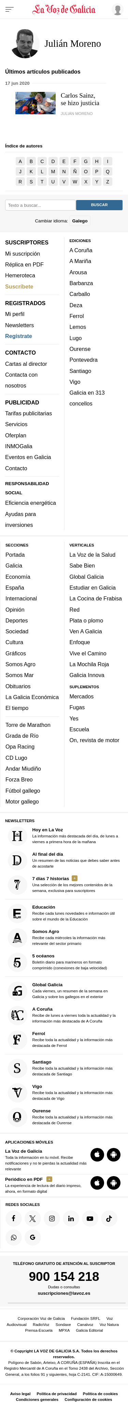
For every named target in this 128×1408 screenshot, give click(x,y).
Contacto (16, 468)
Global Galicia (87, 576)
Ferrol (77, 316)
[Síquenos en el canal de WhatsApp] (13, 1237)
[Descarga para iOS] (97, 1154)
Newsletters (19, 325)
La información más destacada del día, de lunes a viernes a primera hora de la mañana (63, 836)
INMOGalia (18, 446)
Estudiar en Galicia (93, 587)
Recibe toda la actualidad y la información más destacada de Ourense (60, 1117)
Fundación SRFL (85, 1318)
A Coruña (81, 250)
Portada (15, 555)
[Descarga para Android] (113, 1154)
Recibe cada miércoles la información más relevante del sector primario (56, 938)
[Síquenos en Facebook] (13, 1218)
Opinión (15, 609)
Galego (79, 220)
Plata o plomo (86, 620)
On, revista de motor (94, 740)
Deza (76, 305)
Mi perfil (15, 314)
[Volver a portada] (64, 9)
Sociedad (16, 631)
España (14, 587)
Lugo (76, 338)
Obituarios (18, 686)
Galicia (13, 565)
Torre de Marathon (28, 724)
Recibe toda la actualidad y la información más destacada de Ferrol (60, 1039)
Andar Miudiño (23, 769)
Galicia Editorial (89, 1330)
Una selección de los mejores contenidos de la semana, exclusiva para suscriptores (60, 885)
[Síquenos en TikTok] (109, 1218)
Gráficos (15, 653)
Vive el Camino (88, 653)
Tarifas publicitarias (28, 413)
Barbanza (81, 283)
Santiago (80, 371)
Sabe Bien (82, 565)
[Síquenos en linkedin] (71, 1218)
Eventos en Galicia (28, 457)
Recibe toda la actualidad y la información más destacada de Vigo (60, 1093)
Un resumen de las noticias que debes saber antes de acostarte (64, 860)
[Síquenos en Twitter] (33, 1218)
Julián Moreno (77, 114)
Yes (74, 718)
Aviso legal (20, 1394)
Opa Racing (19, 746)
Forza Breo (19, 779)
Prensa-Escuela (38, 1330)
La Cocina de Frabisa (96, 598)
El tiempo (16, 708)
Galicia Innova (87, 675)
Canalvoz (85, 1325)
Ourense (80, 349)
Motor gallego (22, 801)
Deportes (16, 620)
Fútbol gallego (22, 790)
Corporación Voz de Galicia (41, 1318)
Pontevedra (84, 360)
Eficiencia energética (30, 503)
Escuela (79, 729)
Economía (17, 576)
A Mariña (80, 261)
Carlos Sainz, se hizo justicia (80, 99)
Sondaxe (63, 1325)
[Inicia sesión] (116, 9)
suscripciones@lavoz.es (64, 1293)
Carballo (80, 294)
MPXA (64, 1330)
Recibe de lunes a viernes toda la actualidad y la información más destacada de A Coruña (62, 1015)
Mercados (82, 696)
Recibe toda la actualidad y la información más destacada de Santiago (60, 1068)
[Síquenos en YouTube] (90, 1218)
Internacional (21, 598)
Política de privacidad (57, 1394)
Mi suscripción (22, 253)
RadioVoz (41, 1325)
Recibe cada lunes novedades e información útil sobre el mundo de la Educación (61, 913)
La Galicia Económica (32, 697)
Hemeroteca (20, 275)
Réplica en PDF (24, 264)
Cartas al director (26, 363)
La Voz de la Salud (93, 555)
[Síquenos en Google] (33, 1237)
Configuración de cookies (88, 1399)
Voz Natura (109, 1325)
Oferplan (15, 435)
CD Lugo (16, 757)
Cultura (14, 642)
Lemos (78, 327)
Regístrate (18, 336)
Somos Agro (20, 664)
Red (75, 609)
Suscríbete (19, 286)
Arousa (78, 272)
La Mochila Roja (89, 664)
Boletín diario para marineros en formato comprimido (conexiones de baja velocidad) (57, 962)
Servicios (16, 424)
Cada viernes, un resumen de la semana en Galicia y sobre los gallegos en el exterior (58, 990)
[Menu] (9, 9)
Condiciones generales (37, 1399)
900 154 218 (64, 1276)
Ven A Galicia (86, 631)
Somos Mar (19, 675)
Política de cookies (100, 1394)
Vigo (75, 381)
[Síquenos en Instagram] (52, 1218)
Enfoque (80, 642)
